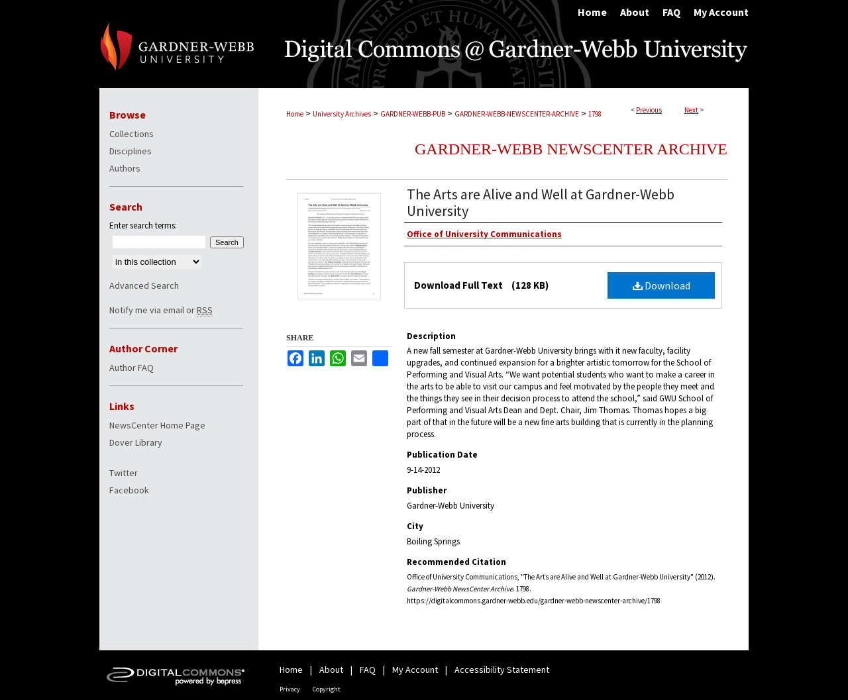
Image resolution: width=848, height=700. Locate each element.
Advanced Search (144, 285)
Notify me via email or (161, 310)
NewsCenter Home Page (157, 425)
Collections (131, 134)
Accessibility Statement (501, 669)
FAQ (368, 669)
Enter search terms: (143, 225)
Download (661, 285)
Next (691, 110)
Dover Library (135, 442)
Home (294, 114)
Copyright (327, 689)
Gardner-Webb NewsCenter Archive (571, 149)
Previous (649, 110)
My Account (415, 669)
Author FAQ (131, 368)
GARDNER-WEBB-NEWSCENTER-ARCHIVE (516, 114)
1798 (595, 114)
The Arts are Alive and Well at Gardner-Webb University (540, 202)
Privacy (290, 689)
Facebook (129, 490)
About (331, 669)
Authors (124, 168)
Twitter (123, 473)
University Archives (342, 114)
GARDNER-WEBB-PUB (412, 114)
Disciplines (130, 151)
